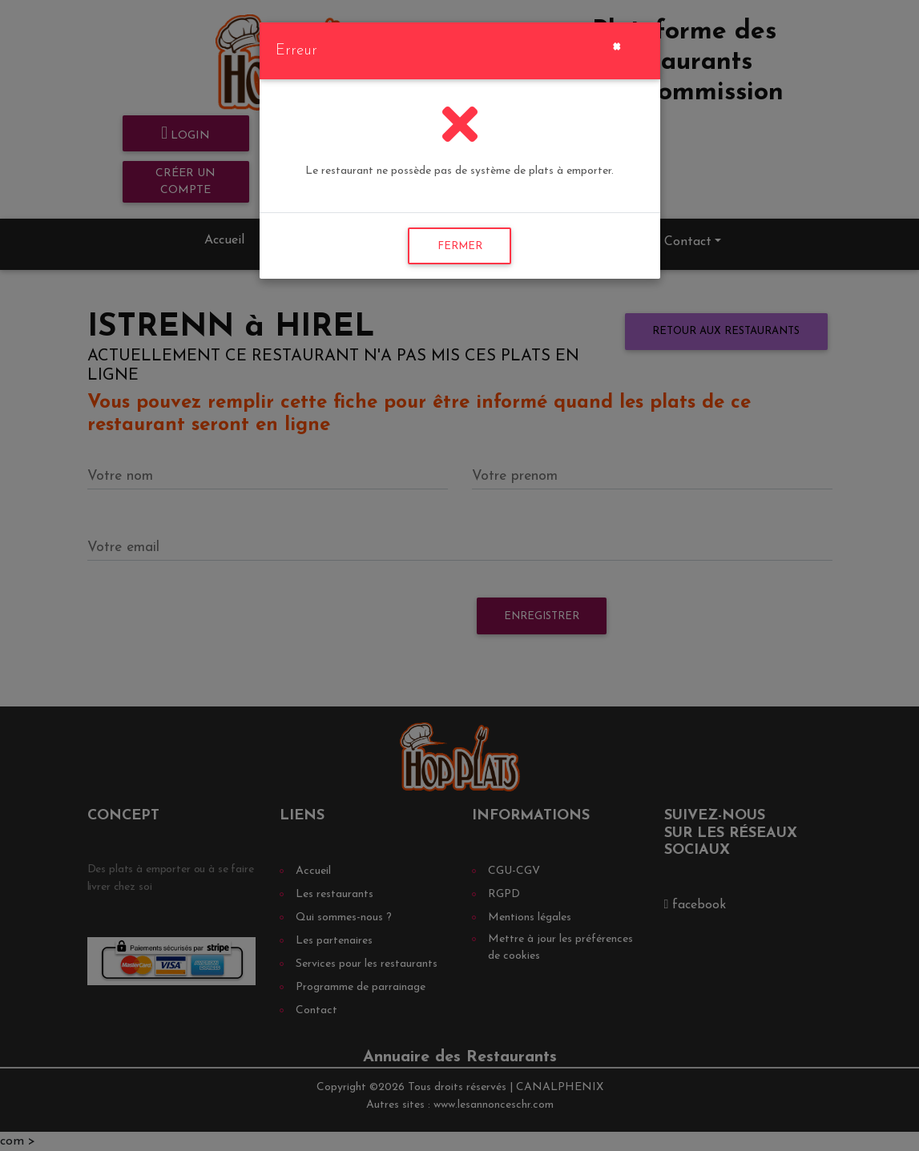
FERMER (459, 246)
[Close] (617, 44)
